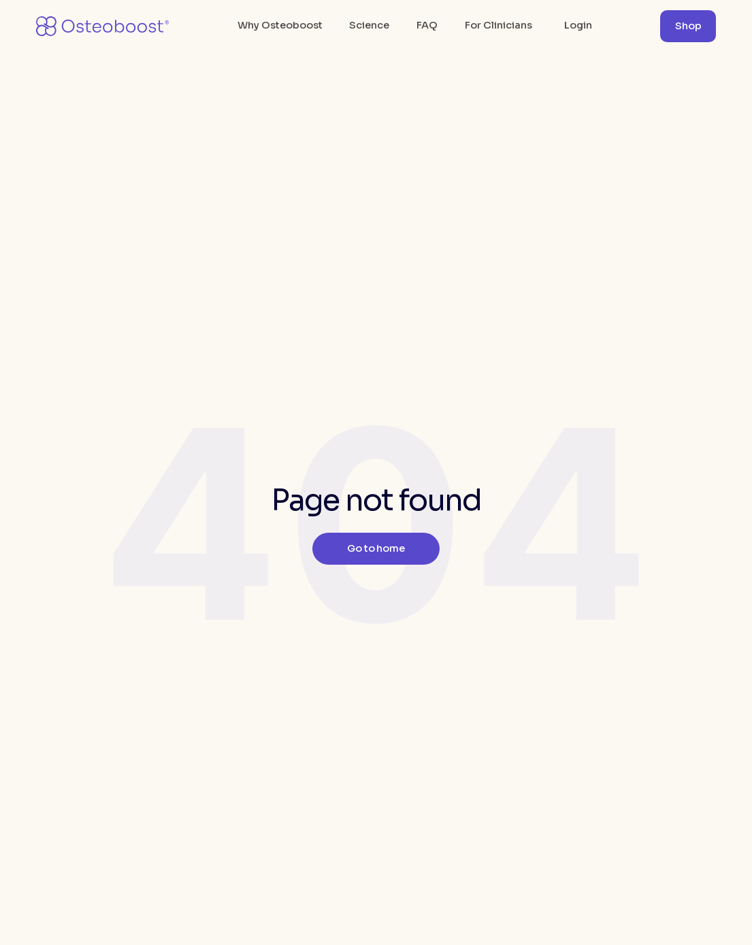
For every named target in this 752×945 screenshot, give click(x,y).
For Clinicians (498, 25)
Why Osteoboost (280, 25)
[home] (102, 26)
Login (578, 25)
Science (369, 25)
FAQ (427, 25)
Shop (688, 26)
